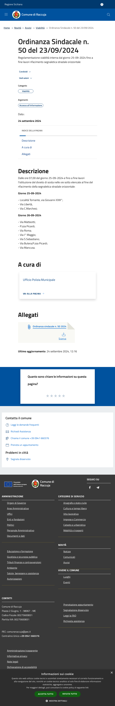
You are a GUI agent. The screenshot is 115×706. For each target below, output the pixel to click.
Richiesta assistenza (74, 621)
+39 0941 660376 (29, 636)
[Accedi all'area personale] (102, 4)
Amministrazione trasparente (22, 650)
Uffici (9, 514)
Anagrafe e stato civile (75, 503)
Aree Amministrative (18, 508)
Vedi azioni (26, 78)
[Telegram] (98, 487)
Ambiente (12, 568)
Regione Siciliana (13, 4)
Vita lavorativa (71, 514)
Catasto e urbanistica (74, 525)
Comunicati (69, 557)
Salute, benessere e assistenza (23, 573)
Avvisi (28, 28)
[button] (57, 700)
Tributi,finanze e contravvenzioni (24, 562)
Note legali (12, 661)
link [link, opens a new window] (87, 687)
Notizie (67, 551)
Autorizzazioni (14, 579)
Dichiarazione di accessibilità (22, 667)
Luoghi (66, 577)
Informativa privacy (17, 656)
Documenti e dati (16, 536)
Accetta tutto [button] (45, 694)
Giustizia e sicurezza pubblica (22, 557)
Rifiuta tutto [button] (69, 694)
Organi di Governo (16, 503)
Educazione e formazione (20, 551)
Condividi (25, 72)
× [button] (111, 673)
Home (7, 28)
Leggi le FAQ (69, 615)
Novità (17, 28)
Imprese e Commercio (74, 519)
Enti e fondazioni (16, 519)
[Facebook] (90, 487)
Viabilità (40, 28)
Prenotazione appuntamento (78, 604)
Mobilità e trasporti (73, 530)
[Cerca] (108, 14)
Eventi (66, 582)
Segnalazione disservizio (76, 610)
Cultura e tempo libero (75, 508)
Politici (10, 525)
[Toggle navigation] (6, 14)
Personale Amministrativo (20, 530)
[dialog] (57, 688)
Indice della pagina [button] (32, 130)
